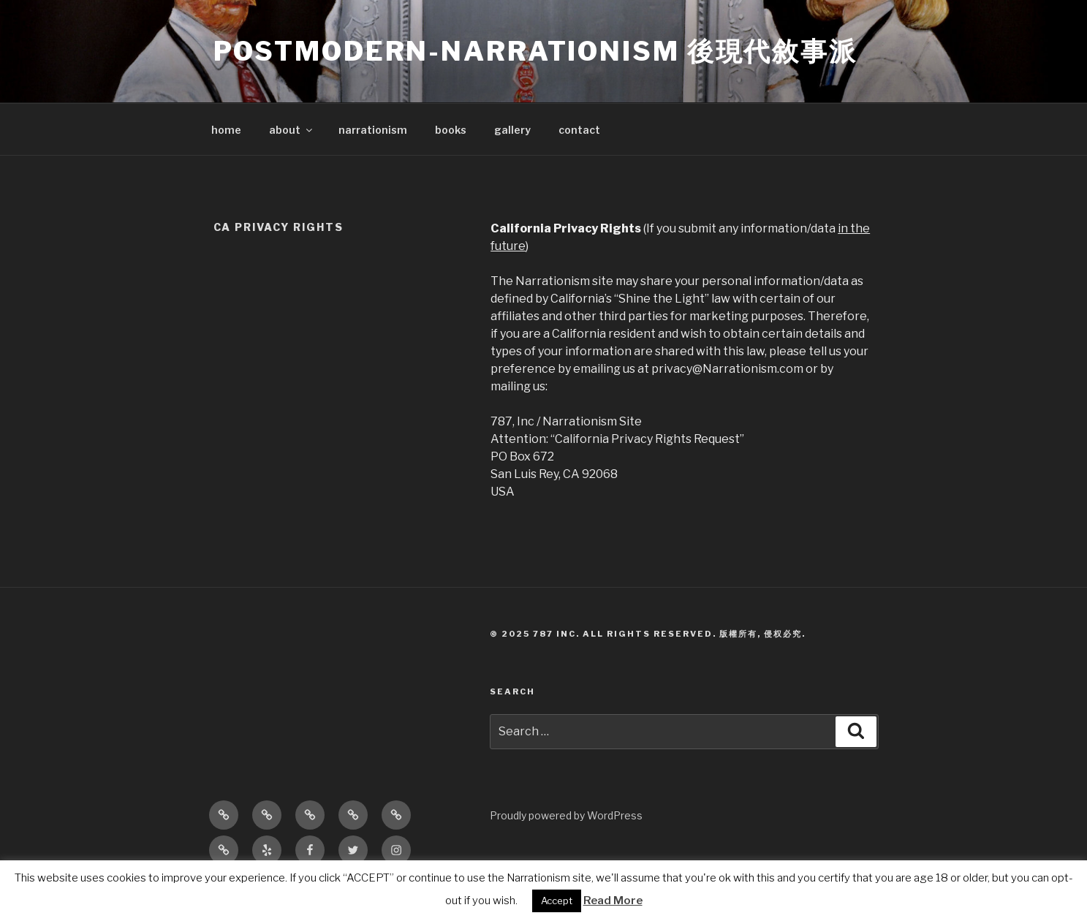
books (450, 130)
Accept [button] (556, 900)
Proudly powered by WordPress (566, 815)
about (291, 130)
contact (579, 130)
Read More (613, 900)
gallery (512, 130)
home (226, 130)
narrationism (372, 130)
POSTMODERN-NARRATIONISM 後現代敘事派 (535, 51)
